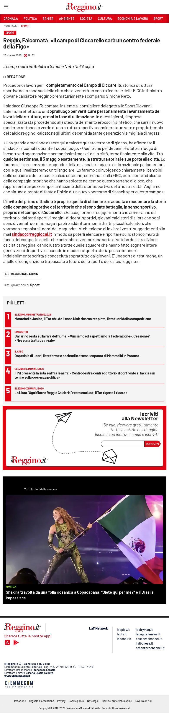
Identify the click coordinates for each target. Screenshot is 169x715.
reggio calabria (24, 274)
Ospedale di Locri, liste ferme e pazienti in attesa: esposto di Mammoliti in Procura (77, 355)
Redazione (20, 700)
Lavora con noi (143, 700)
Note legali (93, 700)
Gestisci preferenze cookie (117, 700)
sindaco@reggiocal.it (32, 234)
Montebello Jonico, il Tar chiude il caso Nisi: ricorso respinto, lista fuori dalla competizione (83, 318)
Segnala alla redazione (41, 700)
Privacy (61, 700)
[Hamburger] (5, 7)
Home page (10, 25)
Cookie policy (76, 700)
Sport (25, 25)
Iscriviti (152, 443)
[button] (161, 28)
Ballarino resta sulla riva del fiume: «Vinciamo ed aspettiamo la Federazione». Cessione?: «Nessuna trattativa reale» (83, 338)
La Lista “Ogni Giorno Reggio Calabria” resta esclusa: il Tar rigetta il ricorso (71, 392)
